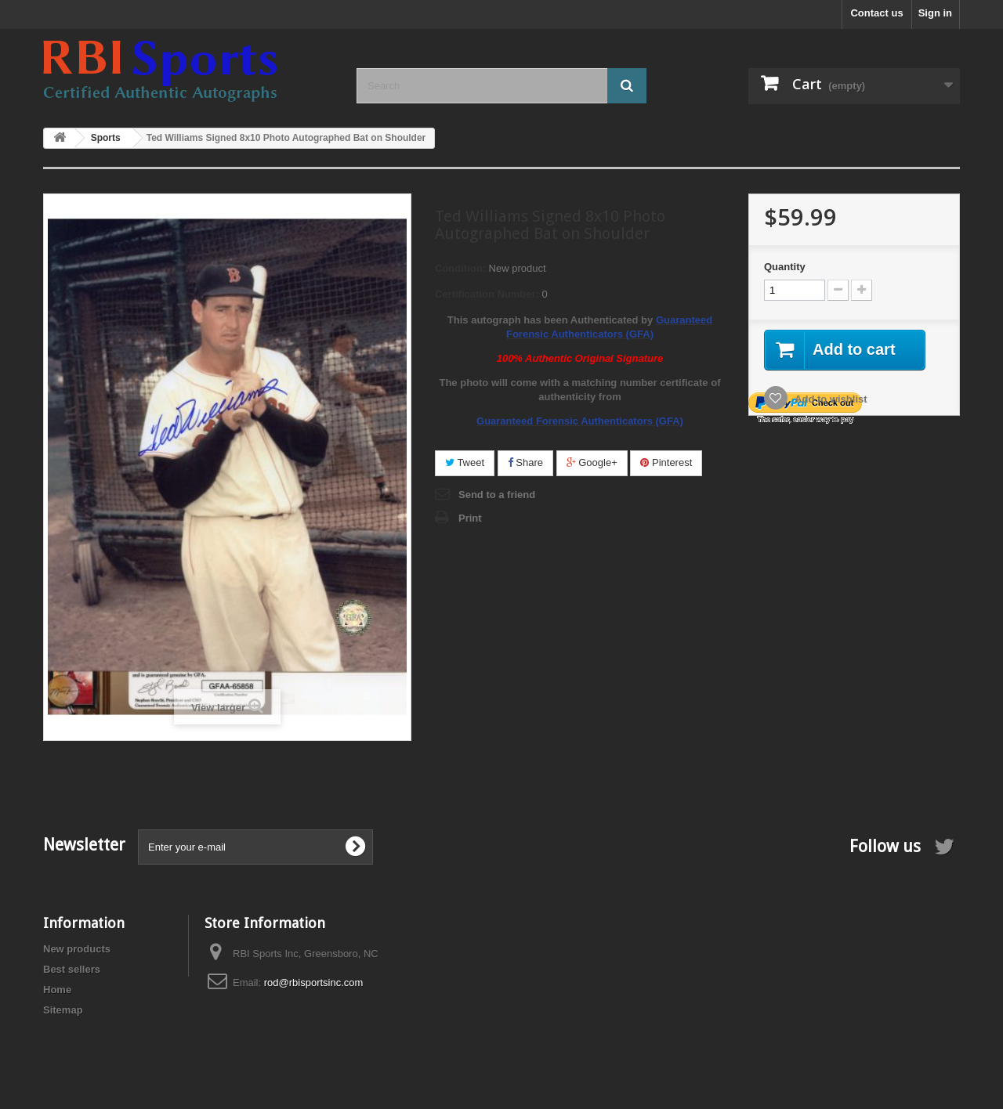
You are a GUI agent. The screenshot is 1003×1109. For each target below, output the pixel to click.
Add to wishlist (829, 399)
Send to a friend (496, 494)
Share (525, 462)
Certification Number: (487, 294)
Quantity (785, 267)
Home (57, 989)
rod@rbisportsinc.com (314, 982)
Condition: (460, 268)
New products (76, 949)
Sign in (935, 13)
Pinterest (666, 462)
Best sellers (71, 969)
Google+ (592, 462)
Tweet (464, 462)
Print (470, 518)
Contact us (876, 13)
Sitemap (63, 1010)
